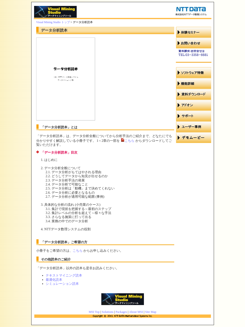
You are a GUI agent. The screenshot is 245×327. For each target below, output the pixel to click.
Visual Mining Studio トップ (53, 22)
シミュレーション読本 (62, 283)
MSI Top (94, 312)
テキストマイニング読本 (64, 275)
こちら (129, 141)
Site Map (150, 312)
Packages (121, 312)
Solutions (107, 312)
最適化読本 (54, 279)
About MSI (136, 312)
